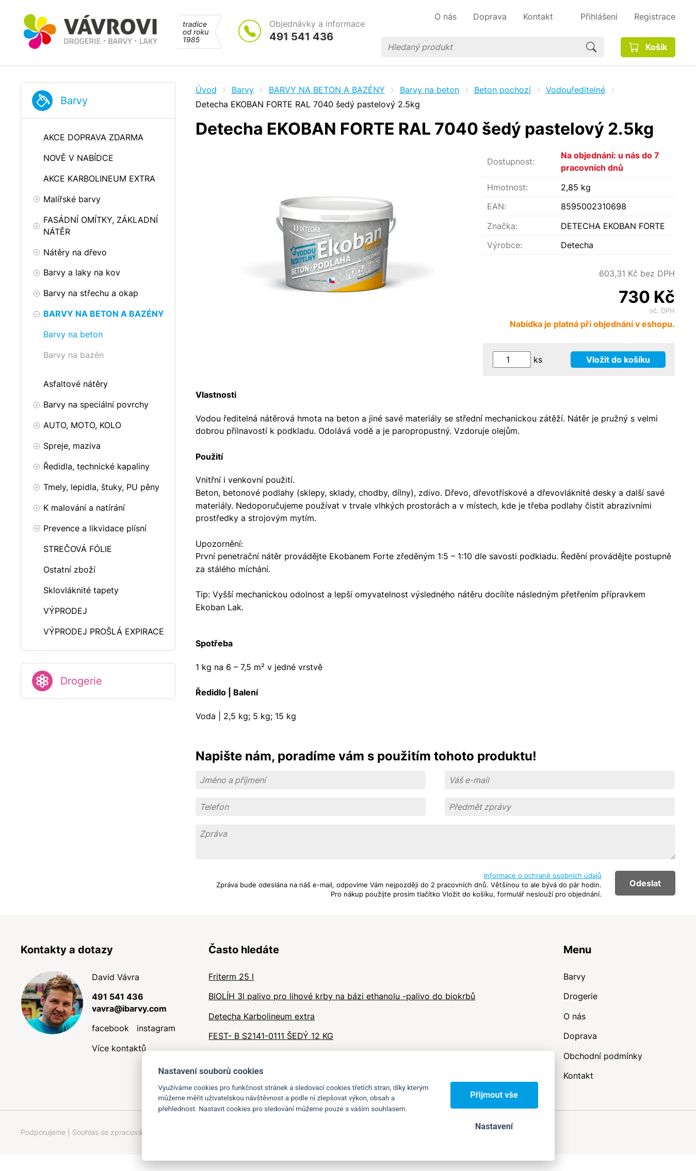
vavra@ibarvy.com (129, 1008)
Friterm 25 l (231, 976)
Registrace (654, 16)
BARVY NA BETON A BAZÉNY (327, 90)
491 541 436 (301, 36)
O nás (574, 1016)
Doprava (580, 1036)
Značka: (502, 226)
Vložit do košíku (618, 359)
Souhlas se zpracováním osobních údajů (139, 1132)
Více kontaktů (119, 1048)
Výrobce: (504, 245)
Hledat (591, 47)
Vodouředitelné (575, 90)
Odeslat (645, 883)
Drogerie (81, 681)
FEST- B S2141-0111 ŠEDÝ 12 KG (270, 1036)
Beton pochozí (502, 90)
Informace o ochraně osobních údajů (543, 875)
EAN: (496, 206)
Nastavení (494, 1126)
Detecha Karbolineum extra (261, 1016)
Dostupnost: (511, 161)
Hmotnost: (507, 187)
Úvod (206, 90)
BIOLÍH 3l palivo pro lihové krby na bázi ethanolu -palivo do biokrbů (341, 996)
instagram (156, 1028)
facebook (110, 1028)
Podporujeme (43, 1132)
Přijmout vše (494, 1095)
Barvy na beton (429, 90)
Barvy (74, 100)
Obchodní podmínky (602, 1056)
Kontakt (578, 1075)
